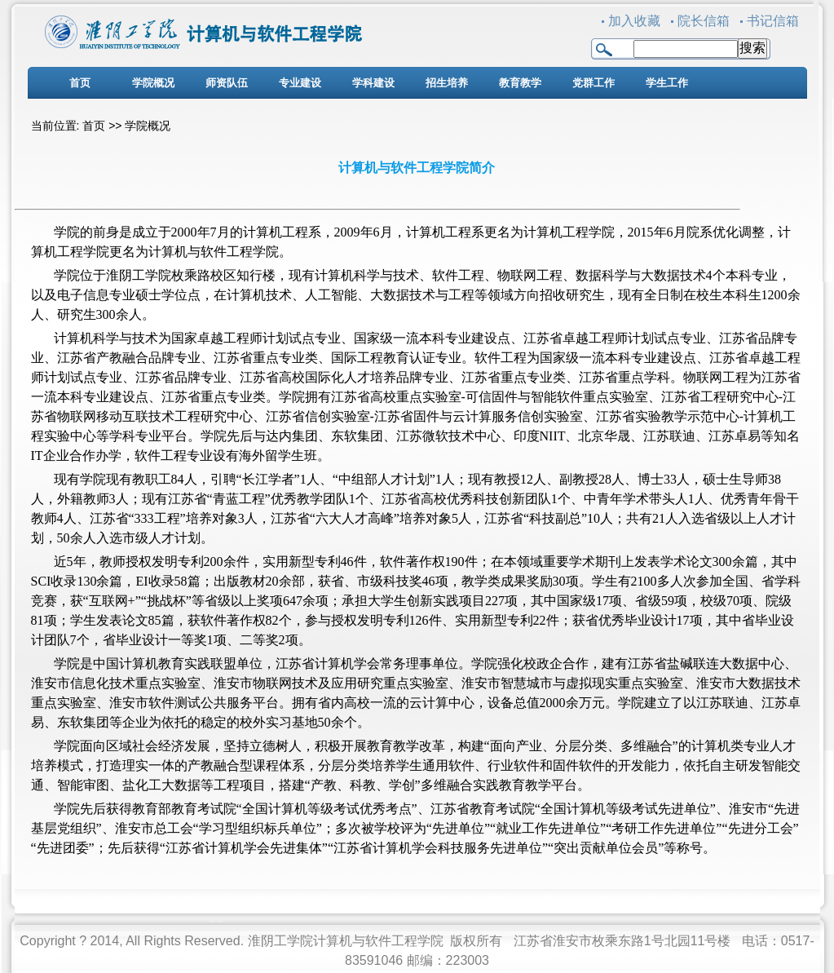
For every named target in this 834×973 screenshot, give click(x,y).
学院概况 (153, 83)
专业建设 (300, 83)
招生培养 (447, 83)
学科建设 (373, 83)
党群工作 (593, 83)
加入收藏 (634, 21)
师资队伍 (226, 83)
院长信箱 (703, 21)
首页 (79, 83)
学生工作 (667, 83)
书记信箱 (773, 21)
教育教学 (520, 83)
